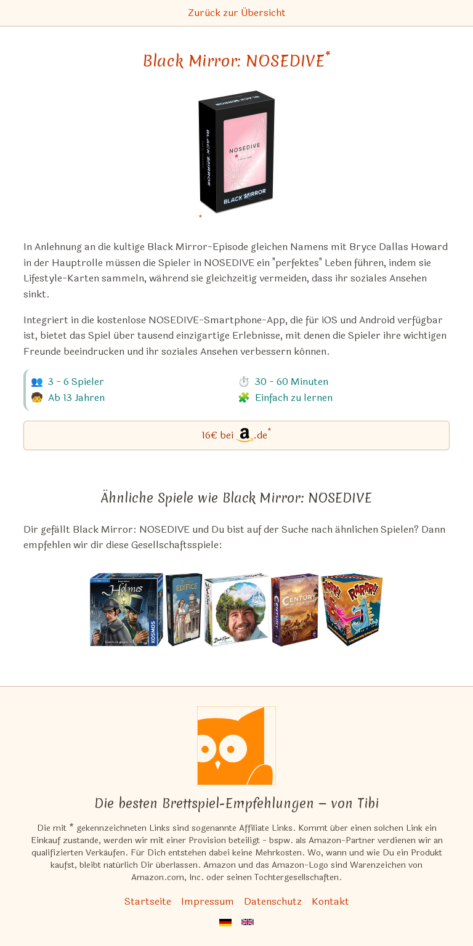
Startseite (147, 901)
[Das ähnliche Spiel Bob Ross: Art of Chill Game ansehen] (237, 610)
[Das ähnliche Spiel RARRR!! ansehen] (351, 610)
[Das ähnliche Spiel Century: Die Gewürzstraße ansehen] (295, 610)
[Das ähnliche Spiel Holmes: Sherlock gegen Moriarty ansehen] (127, 610)
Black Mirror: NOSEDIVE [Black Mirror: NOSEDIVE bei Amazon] (236, 61)
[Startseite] (236, 745)
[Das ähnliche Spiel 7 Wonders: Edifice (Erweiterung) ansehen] (184, 610)
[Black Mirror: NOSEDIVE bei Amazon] (236, 160)
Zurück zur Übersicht (237, 12)
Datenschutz (273, 901)
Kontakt (330, 901)
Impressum (207, 901)
